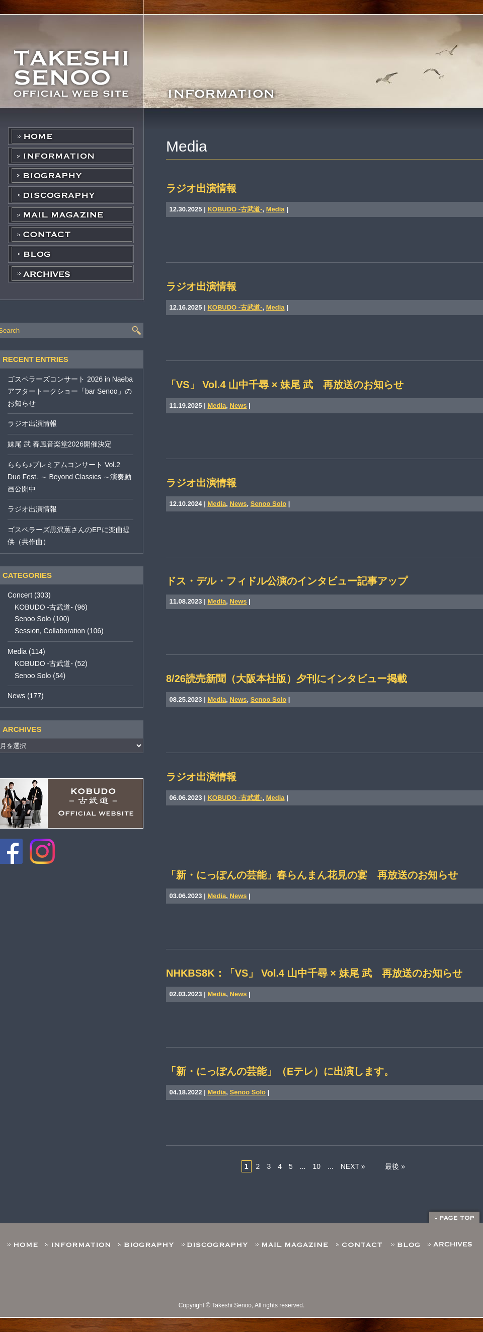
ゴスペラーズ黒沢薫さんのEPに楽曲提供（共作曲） (69, 536)
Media (275, 209)
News (238, 405)
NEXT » (353, 1166)
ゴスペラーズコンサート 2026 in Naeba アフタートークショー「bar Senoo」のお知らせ (70, 391)
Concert (20, 595)
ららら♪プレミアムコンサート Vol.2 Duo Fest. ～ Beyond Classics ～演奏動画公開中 (69, 477)
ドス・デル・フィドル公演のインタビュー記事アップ (287, 580)
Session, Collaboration (50, 631)
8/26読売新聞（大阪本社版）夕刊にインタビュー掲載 (286, 678)
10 (316, 1166)
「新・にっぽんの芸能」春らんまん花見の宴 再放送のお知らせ (312, 874)
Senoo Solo (269, 503)
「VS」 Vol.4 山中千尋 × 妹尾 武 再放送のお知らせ (285, 384)
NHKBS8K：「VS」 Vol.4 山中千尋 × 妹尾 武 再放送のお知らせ (314, 973)
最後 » (395, 1166)
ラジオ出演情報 (201, 188)
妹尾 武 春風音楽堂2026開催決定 (60, 444)
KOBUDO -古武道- (234, 209)
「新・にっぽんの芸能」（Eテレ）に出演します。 (280, 1071)
